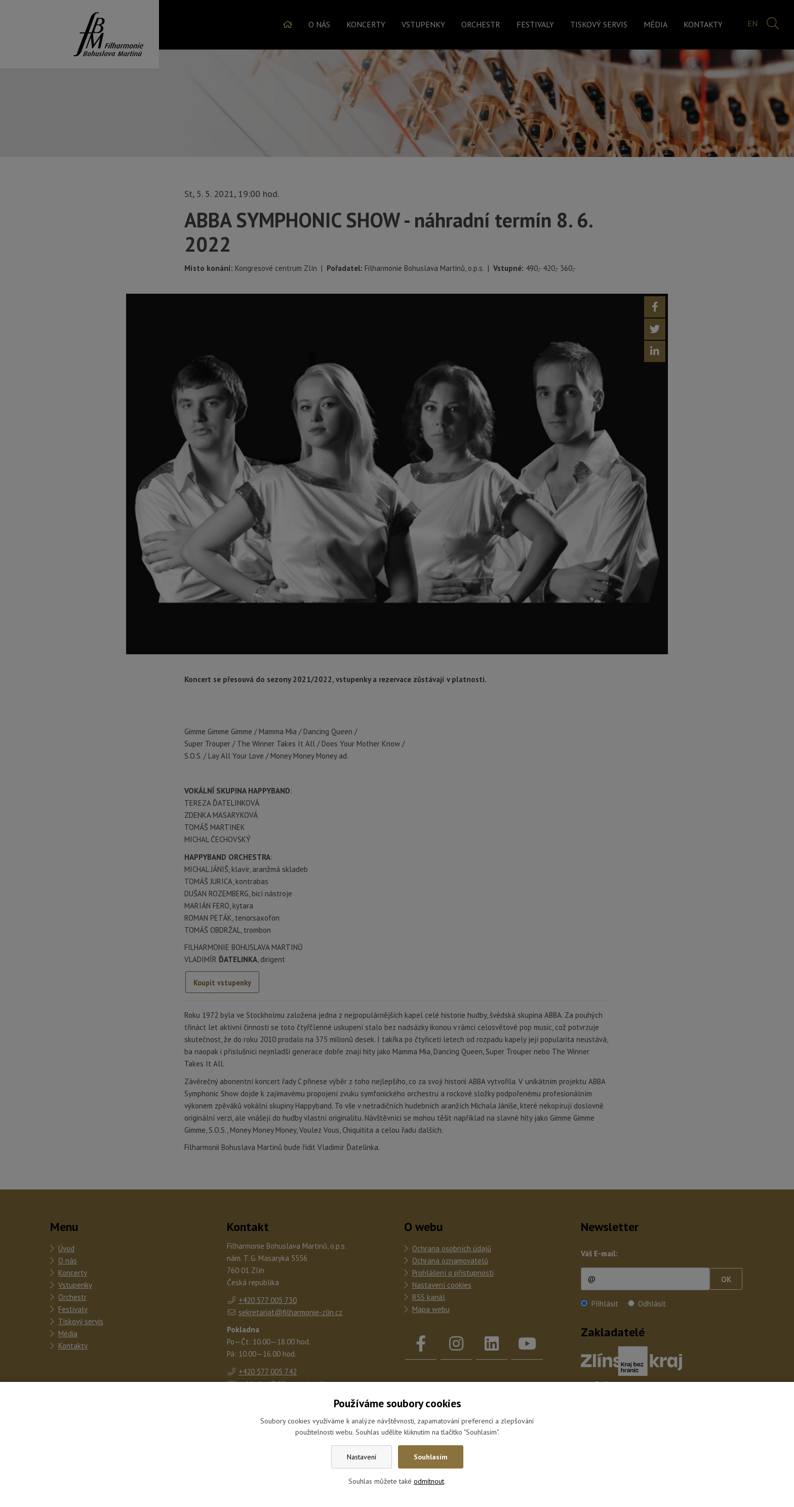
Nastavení (361, 1456)
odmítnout (429, 1481)
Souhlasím (431, 1456)
